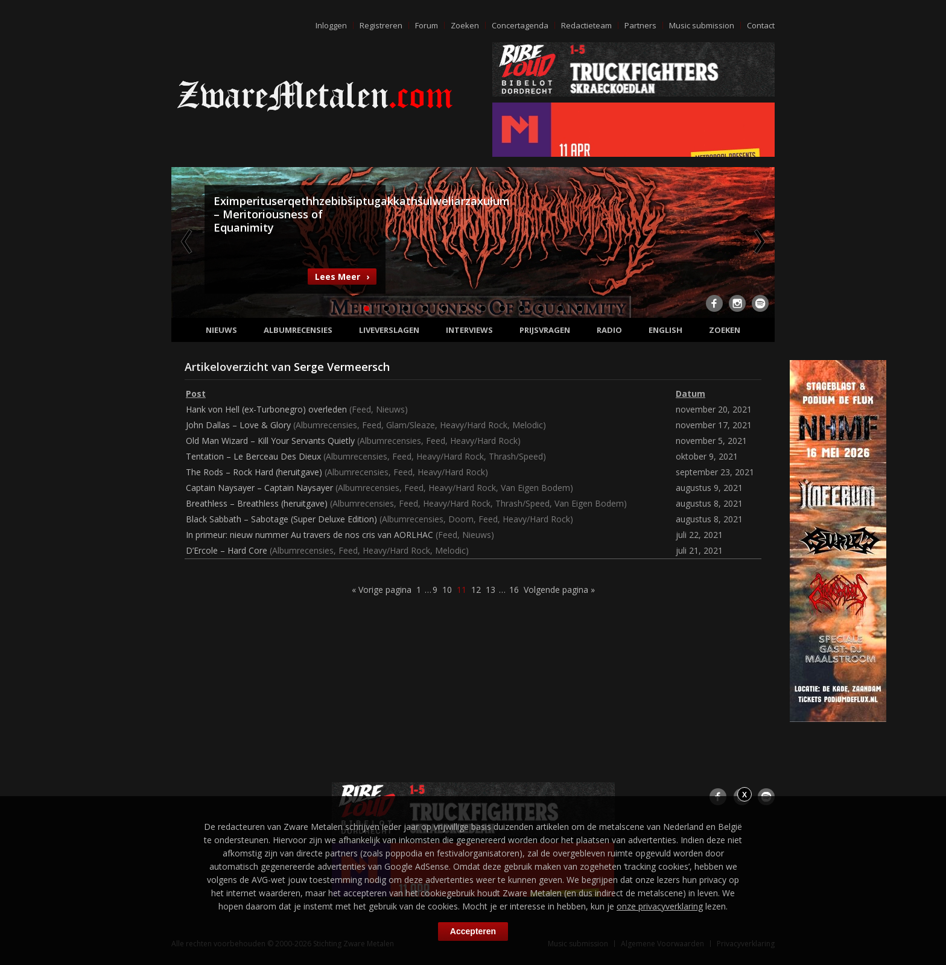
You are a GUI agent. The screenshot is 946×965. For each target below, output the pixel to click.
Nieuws (221, 329)
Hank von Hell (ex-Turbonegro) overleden (266, 409)
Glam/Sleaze (410, 425)
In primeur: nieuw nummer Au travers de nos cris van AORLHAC (309, 534)
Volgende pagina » (559, 589)
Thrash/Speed (516, 456)
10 (540, 308)
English (665, 329)
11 (559, 308)
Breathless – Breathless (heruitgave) (257, 503)
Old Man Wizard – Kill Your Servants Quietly (270, 440)
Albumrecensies (298, 329)
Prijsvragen (544, 329)
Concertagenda (520, 25)
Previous (187, 241)
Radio (609, 329)
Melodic (527, 425)
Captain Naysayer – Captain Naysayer (259, 487)
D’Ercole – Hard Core (226, 550)
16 (514, 589)
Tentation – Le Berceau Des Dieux (253, 456)
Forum (426, 25)
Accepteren (473, 931)
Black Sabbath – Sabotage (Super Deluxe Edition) (281, 519)
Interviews (469, 329)
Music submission (701, 25)
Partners (640, 25)
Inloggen (331, 25)
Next (758, 241)
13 (490, 589)
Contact (761, 25)
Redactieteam (586, 25)
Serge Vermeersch (342, 366)
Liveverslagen (389, 329)
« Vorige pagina (381, 589)
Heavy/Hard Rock (473, 425)
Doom (461, 519)
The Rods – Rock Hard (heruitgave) (254, 472)
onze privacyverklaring (660, 906)
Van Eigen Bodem (535, 487)
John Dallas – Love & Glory (238, 425)
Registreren (381, 25)
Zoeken (465, 25)
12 (579, 308)
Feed (361, 409)
